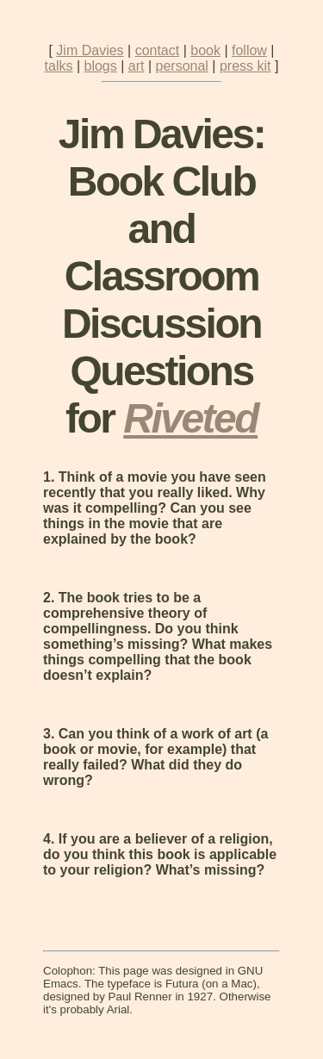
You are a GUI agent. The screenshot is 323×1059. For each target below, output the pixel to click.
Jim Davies (89, 50)
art (136, 66)
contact (157, 50)
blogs (100, 66)
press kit (245, 66)
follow (249, 50)
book (205, 50)
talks (59, 66)
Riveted (190, 418)
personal (182, 66)
